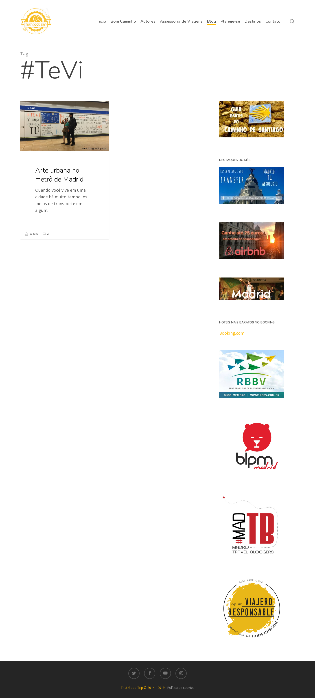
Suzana (32, 234)
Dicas (31, 108)
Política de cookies (180, 687)
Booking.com (231, 333)
